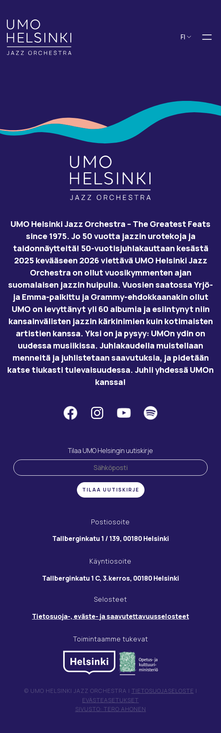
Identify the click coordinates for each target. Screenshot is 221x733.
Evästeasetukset (110, 700)
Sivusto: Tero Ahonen (110, 709)
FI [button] (186, 36)
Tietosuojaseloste (163, 691)
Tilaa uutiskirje (110, 489)
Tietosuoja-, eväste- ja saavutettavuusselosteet (110, 616)
